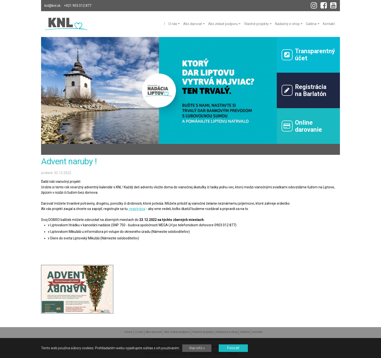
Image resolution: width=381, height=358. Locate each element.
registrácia (136, 209)
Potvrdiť (233, 348)
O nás (139, 332)
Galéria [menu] (311, 24)
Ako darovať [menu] (192, 24)
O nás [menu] (172, 24)
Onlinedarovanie (302, 126)
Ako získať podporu (177, 332)
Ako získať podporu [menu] (223, 24)
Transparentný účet (308, 55)
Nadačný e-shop (226, 332)
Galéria (245, 332)
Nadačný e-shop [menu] (287, 24)
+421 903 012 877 (77, 6)
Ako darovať (154, 332)
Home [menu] (164, 23)
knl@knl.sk (52, 6)
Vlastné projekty (203, 332)
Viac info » (197, 348)
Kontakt (257, 332)
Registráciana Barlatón (304, 90)
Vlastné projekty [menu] (256, 24)
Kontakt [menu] (329, 24)
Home (128, 332)
